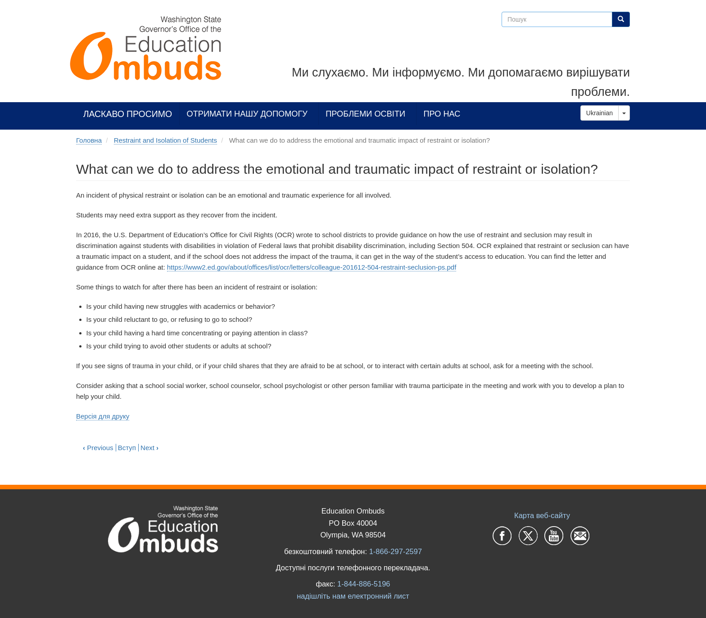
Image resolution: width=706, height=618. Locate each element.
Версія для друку (102, 416)
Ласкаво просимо (127, 113)
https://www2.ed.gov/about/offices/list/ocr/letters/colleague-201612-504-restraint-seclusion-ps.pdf (312, 267)
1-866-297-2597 (395, 551)
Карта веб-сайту (542, 515)
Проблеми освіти (365, 113)
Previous (98, 447)
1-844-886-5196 (363, 584)
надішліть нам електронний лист (353, 596)
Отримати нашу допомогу (247, 113)
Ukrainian (599, 113)
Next (149, 447)
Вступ (127, 447)
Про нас (441, 113)
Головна (89, 140)
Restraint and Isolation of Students (165, 140)
